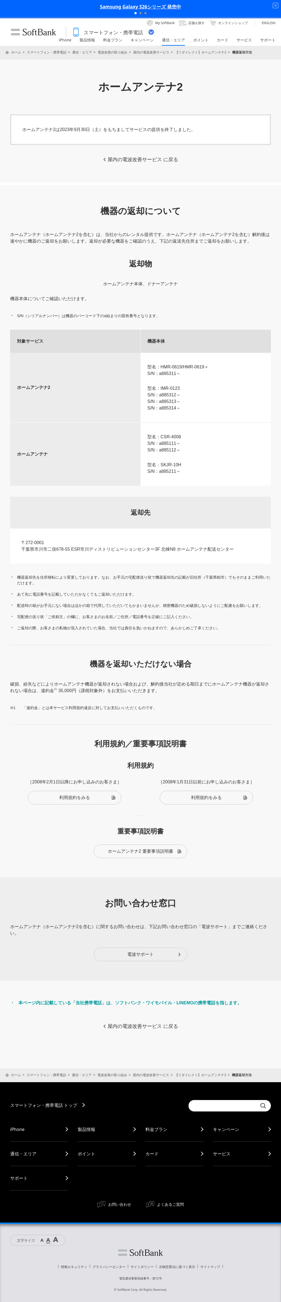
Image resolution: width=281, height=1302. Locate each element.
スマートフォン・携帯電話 (46, 52)
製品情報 (86, 1129)
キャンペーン (226, 1129)
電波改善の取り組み (112, 52)
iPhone (17, 1129)
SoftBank (33, 32)
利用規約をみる (87, 797)
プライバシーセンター (108, 1266)
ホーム (16, 52)
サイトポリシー (142, 1266)
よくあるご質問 (170, 1204)
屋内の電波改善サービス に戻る (140, 159)
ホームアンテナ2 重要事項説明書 (144, 851)
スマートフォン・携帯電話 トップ (43, 1105)
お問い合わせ (119, 1204)
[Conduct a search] (223, 1105)
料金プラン (156, 1129)
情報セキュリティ (74, 1266)
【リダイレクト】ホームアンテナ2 (200, 52)
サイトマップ (210, 1266)
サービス (222, 1154)
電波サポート (154, 954)
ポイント (86, 1154)
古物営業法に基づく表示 (177, 1266)
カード (152, 1154)
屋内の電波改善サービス (151, 52)
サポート (19, 1178)
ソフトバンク (140, 1252)
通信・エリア (82, 52)
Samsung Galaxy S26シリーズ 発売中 (140, 7)
